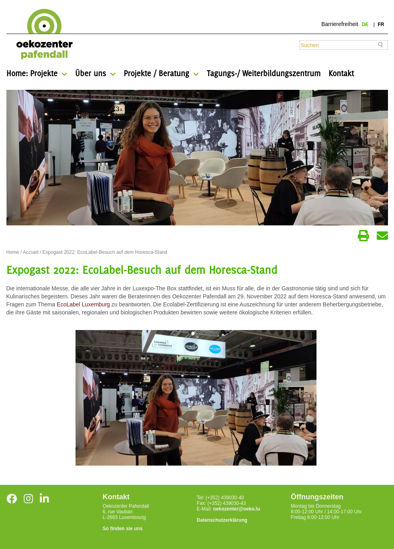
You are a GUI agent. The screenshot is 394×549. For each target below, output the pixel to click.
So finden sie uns (123, 528)
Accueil (31, 252)
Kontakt (341, 73)
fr (381, 24)
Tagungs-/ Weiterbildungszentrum (264, 73)
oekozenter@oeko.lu (236, 509)
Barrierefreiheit (339, 24)
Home (12, 252)
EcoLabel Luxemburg (83, 304)
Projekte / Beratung (156, 73)
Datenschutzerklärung (222, 520)
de (366, 24)
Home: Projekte (31, 73)
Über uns (90, 73)
